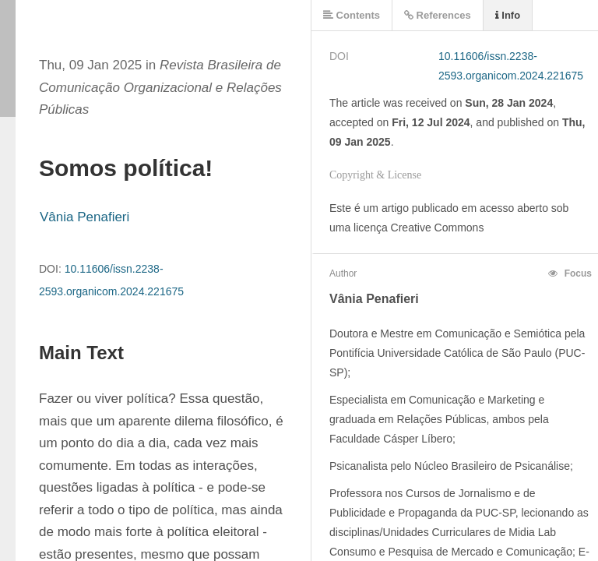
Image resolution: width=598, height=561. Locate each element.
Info (507, 15)
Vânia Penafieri (84, 217)
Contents (351, 15)
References (437, 15)
